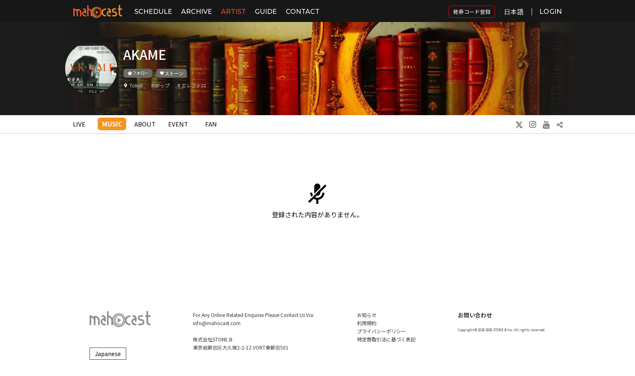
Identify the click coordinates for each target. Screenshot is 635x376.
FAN (211, 124)
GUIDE (266, 11)
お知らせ (367, 314)
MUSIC (112, 124)
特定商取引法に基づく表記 (386, 339)
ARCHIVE (196, 11)
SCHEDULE (153, 11)
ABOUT (144, 124)
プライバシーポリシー (381, 331)
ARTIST (233, 11)
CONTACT (303, 11)
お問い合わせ (475, 315)
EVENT (178, 124)
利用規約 (367, 322)
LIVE (79, 124)
